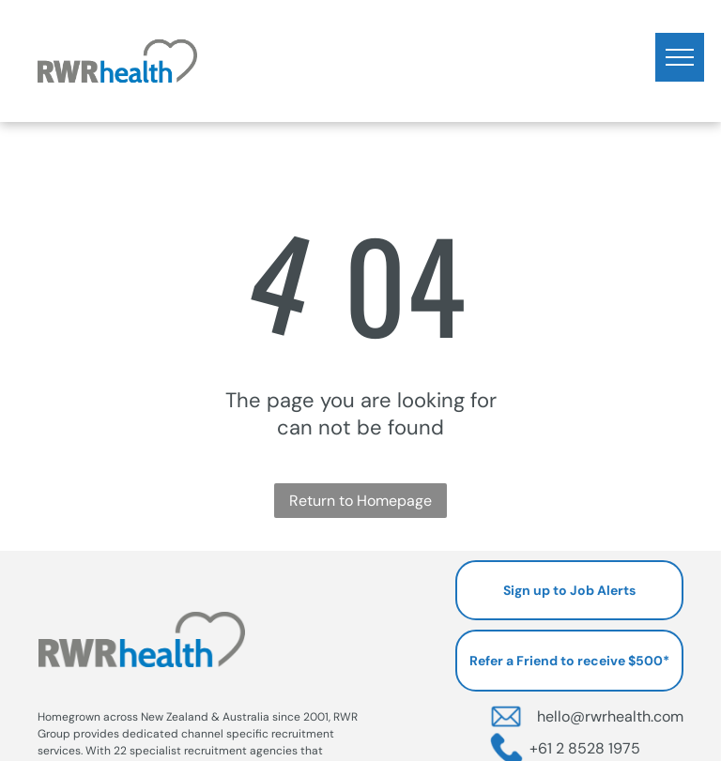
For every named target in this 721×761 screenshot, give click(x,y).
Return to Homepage (360, 500)
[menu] (679, 57)
